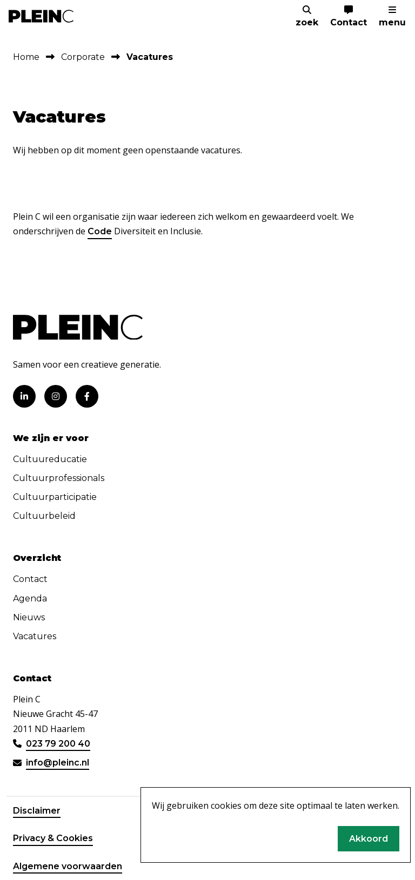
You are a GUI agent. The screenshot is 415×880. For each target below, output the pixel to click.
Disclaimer (37, 810)
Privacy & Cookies (53, 838)
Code (100, 231)
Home (26, 57)
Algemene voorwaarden (67, 866)
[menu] (392, 16)
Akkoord (368, 839)
